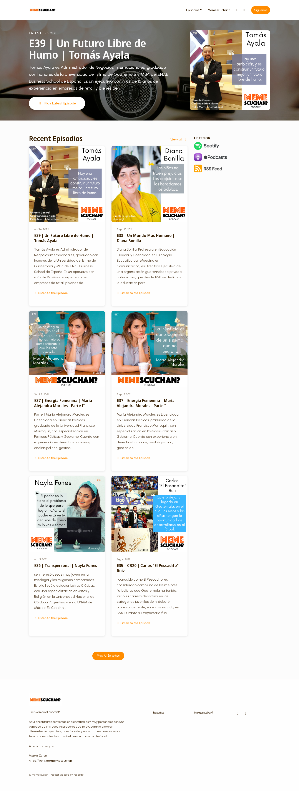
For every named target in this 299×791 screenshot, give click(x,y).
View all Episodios (108, 655)
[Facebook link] (244, 10)
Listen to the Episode (51, 293)
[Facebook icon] (245, 713)
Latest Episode (43, 33)
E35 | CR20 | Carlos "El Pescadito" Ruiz (148, 568)
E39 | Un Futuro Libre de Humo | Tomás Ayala (87, 49)
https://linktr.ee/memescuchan (50, 761)
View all (179, 139)
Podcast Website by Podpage (67, 774)
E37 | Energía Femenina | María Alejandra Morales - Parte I (145, 403)
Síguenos (260, 10)
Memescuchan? (219, 10)
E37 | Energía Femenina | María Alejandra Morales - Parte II (63, 403)
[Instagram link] (237, 10)
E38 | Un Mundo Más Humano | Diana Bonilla (146, 238)
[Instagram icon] (237, 713)
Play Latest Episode (57, 103)
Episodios (192, 10)
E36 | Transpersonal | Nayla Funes (65, 565)
